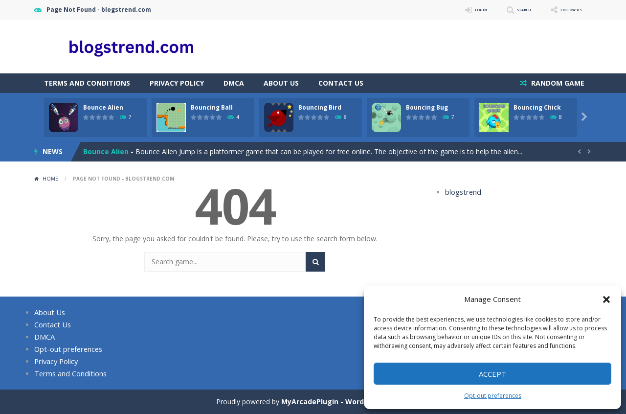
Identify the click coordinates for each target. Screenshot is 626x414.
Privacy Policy (177, 83)
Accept (492, 374)
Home (50, 178)
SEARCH (504, 9)
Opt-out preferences (492, 395)
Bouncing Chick (537, 107)
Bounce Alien (103, 107)
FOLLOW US (564, 9)
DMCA (234, 83)
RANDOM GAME (556, 83)
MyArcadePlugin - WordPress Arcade (345, 401)
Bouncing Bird (319, 107)
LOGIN (453, 9)
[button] (606, 299)
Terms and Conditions (87, 83)
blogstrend (462, 192)
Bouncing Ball (212, 107)
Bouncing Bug (427, 107)
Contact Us (340, 83)
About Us (281, 83)
